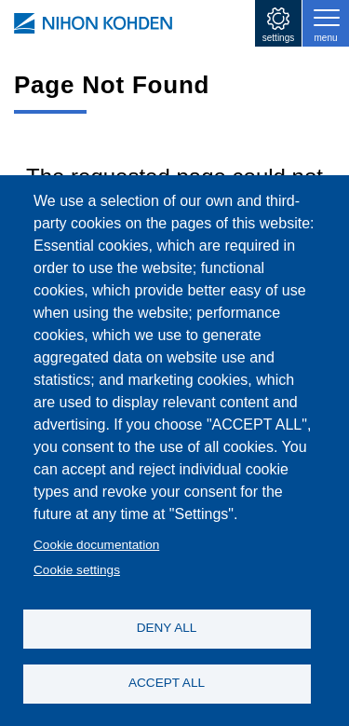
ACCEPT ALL (166, 683)
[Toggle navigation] (325, 23)
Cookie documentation (96, 545)
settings (278, 38)
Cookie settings (77, 570)
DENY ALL (167, 628)
